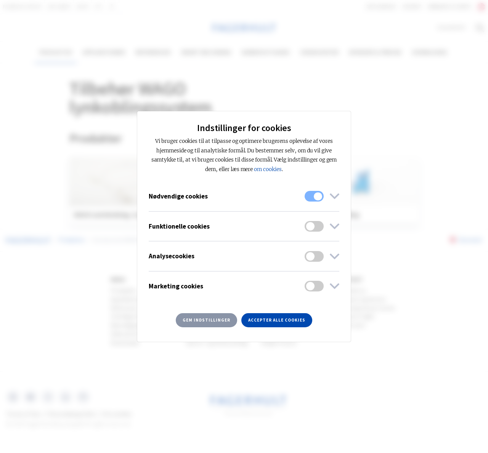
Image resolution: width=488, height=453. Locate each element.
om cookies (268, 169)
